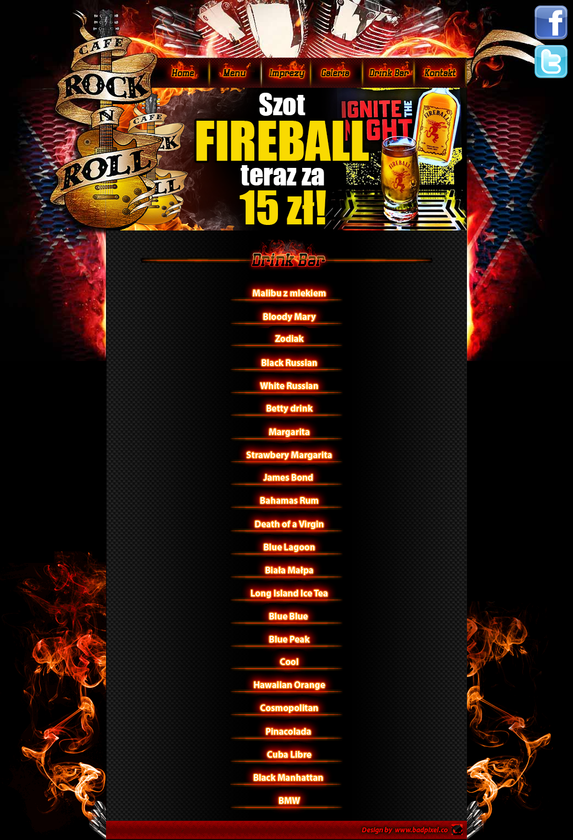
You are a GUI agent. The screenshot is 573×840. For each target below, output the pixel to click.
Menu (235, 73)
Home (183, 73)
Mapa (440, 73)
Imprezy (286, 73)
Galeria (336, 73)
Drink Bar (388, 73)
